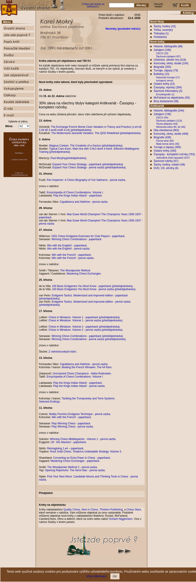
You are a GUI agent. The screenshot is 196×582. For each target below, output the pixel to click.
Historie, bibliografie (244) (169, 110)
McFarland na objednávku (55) (172, 97)
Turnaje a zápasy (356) (167, 147)
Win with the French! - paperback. (71, 254)
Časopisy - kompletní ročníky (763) (174, 154)
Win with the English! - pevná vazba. (68, 248)
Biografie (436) (162, 137)
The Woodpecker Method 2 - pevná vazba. (72, 467)
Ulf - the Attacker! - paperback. (69, 442)
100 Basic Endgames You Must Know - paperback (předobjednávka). (92, 286)
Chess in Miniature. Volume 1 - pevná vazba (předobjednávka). (85, 320)
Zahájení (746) (162, 114)
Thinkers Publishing (111, 509)
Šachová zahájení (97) (168, 56)
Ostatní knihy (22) (164, 83)
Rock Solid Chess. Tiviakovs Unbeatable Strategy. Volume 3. (86, 451)
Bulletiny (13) (161, 74)
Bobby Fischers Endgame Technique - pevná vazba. (80, 414)
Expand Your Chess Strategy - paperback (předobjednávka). (88, 164)
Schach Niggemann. (121, 518)
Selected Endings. (50, 401)
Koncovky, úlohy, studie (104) (171, 63)
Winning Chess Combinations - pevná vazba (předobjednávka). (89, 339)
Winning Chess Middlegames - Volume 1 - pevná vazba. (83, 439)
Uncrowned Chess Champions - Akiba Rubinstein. (82, 373)
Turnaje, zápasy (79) (166, 70)
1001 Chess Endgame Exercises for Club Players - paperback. (88, 236)
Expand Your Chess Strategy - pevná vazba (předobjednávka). (89, 167)
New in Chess (89, 509)
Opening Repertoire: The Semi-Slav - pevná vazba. (75, 470)
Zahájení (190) (162, 50)
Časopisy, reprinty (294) (168, 87)
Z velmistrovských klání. (62, 351)
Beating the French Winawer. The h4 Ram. (87, 367)
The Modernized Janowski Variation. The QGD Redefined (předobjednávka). (96, 133)
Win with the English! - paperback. (67, 245)
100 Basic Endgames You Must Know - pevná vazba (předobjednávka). (94, 289)
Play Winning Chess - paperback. (71, 423)
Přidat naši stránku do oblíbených (94, 5)
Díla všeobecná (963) (166, 130)
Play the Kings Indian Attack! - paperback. (78, 195)
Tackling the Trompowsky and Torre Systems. (88, 398)
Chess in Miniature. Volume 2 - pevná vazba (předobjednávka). (85, 329)
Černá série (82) (165, 140)
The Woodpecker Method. (75, 270)
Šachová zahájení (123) (169, 120)
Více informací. (96, 576)
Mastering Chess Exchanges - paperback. (75, 460)
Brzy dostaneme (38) (166, 101)
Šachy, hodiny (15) (165, 26)
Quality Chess (71, 509)
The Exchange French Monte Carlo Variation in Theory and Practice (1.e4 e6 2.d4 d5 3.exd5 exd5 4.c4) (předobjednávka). (90, 128)
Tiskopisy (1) (161, 33)
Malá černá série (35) (167, 143)
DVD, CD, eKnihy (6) (166, 168)
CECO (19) (162, 53)
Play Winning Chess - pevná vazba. (73, 426)
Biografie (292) (162, 66)
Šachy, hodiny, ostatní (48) (169, 164)
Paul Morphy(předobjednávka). (69, 158)
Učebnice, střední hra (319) (170, 59)
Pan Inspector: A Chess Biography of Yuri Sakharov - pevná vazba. (86, 180)
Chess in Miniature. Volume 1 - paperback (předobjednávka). (84, 317)
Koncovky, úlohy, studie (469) (171, 133)
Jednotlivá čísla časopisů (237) (173, 157)
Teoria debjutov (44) (167, 123)
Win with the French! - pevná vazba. (73, 258)
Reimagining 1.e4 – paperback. (65, 448)
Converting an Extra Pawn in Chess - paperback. (82, 457)
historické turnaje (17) (168, 77)
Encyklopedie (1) (165, 94)
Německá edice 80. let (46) (170, 127)
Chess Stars (133, 509)
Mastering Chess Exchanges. (84, 273)
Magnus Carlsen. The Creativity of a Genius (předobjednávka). (86, 145)
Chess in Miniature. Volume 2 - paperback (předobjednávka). (84, 326)
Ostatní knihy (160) (165, 150)
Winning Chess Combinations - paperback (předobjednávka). (88, 336)
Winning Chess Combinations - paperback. (77, 239)
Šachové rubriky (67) (166, 161)
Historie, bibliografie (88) (168, 46)
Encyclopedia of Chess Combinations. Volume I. (75, 192)
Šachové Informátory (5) (168, 91)
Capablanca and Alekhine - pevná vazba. (84, 201)
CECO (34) (162, 117)
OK (115, 576)
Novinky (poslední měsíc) (122, 28)
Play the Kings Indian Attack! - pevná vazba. (79, 386)
